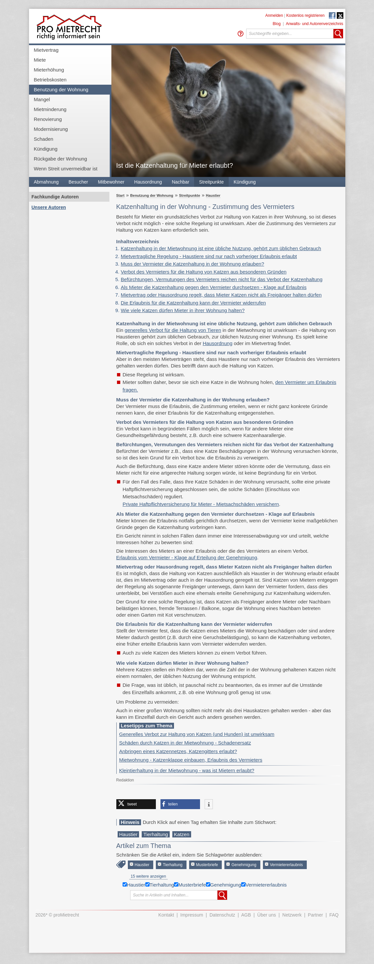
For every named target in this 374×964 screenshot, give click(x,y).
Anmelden (274, 15)
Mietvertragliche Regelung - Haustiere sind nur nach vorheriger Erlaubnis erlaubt (209, 256)
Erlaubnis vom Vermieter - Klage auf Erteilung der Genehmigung (186, 557)
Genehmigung (243, 864)
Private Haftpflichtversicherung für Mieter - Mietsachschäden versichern (201, 504)
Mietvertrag (46, 50)
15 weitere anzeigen (148, 876)
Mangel (42, 99)
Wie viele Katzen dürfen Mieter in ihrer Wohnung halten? (183, 310)
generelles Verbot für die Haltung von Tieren (173, 330)
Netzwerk (292, 915)
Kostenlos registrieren (305, 15)
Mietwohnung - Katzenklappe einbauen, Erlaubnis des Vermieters (190, 760)
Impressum (191, 915)
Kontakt (166, 915)
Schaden (43, 139)
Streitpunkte (211, 182)
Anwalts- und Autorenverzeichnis (314, 23)
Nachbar (180, 182)
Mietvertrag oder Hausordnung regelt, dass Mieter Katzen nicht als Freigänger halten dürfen (221, 295)
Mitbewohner (111, 182)
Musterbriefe (207, 864)
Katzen (181, 834)
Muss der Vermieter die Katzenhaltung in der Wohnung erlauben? (192, 264)
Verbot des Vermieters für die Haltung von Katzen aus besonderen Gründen (204, 272)
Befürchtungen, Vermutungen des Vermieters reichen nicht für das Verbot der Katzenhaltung (222, 279)
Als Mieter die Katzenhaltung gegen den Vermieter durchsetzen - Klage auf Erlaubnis (214, 287)
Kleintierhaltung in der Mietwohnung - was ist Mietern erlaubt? (186, 770)
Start (120, 195)
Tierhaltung (155, 834)
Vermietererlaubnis (286, 864)
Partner (315, 915)
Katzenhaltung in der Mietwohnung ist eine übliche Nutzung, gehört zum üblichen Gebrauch (221, 248)
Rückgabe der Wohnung (60, 158)
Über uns (266, 915)
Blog (277, 23)
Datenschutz (222, 915)
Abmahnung (46, 182)
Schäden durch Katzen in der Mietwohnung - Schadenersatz (185, 742)
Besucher (78, 182)
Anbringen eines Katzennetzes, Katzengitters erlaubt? (178, 751)
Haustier (213, 195)
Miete (40, 60)
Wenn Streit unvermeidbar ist (66, 168)
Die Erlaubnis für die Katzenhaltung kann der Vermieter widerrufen (193, 303)
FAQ (333, 915)
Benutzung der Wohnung (61, 89)
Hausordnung (148, 182)
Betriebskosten (50, 79)
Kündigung (46, 149)
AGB (246, 915)
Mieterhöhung (49, 70)
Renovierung (48, 119)
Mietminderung (50, 109)
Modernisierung (51, 129)
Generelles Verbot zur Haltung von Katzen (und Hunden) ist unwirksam (196, 734)
